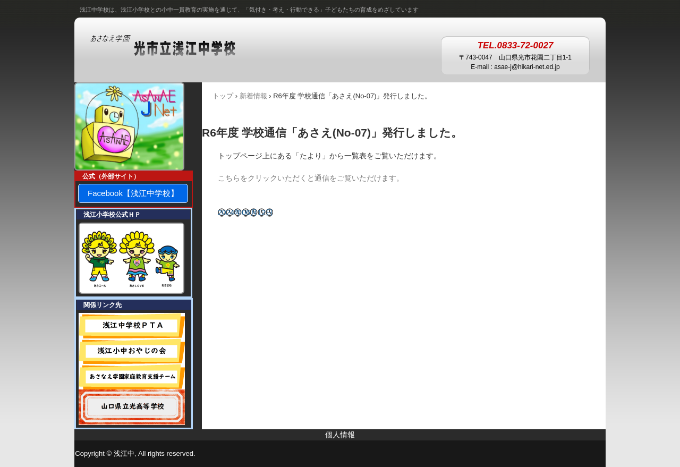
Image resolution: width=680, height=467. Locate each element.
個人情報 (340, 434)
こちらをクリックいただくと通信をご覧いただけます (307, 178)
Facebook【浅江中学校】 (133, 193)
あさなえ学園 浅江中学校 (173, 46)
